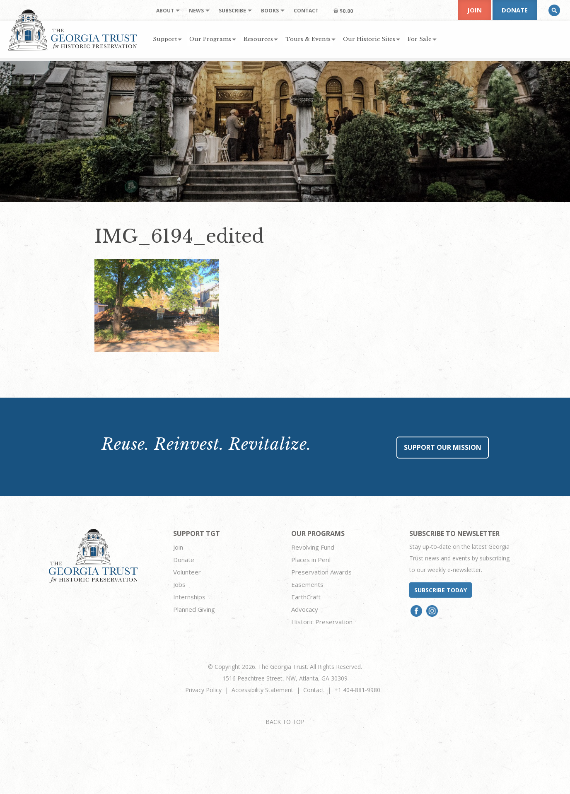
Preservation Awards (321, 572)
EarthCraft (306, 597)
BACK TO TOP (285, 722)
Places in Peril (311, 559)
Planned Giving (194, 609)
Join (474, 10)
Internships (189, 597)
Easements (307, 584)
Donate (515, 10)
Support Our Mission (442, 447)
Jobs (179, 584)
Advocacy (304, 609)
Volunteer (187, 572)
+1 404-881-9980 (357, 690)
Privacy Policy (203, 690)
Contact (313, 690)
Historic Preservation (322, 622)
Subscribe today (440, 590)
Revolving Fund (312, 547)
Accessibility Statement (262, 690)
